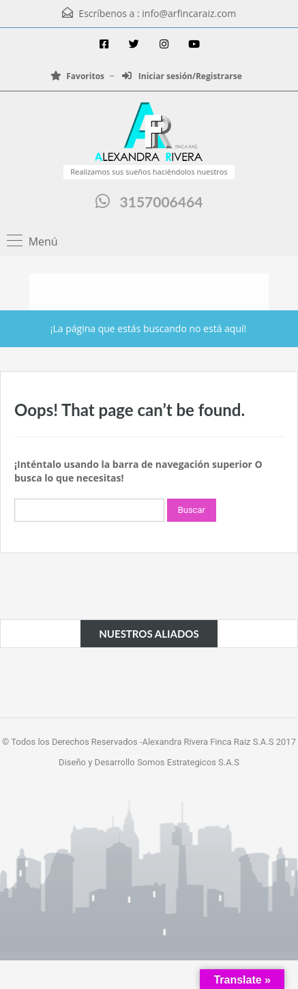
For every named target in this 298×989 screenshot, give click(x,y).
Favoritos (77, 76)
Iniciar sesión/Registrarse (182, 76)
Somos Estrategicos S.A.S (188, 762)
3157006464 (161, 201)
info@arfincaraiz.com (189, 13)
